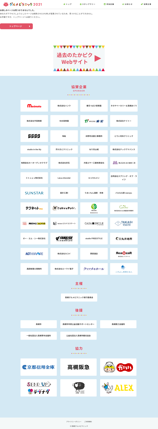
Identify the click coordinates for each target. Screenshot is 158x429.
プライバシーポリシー (73, 421)
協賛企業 (149, 4)
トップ (71, 4)
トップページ (15, 26)
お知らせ (131, 4)
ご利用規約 (89, 421)
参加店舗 (112, 4)
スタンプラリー (91, 4)
